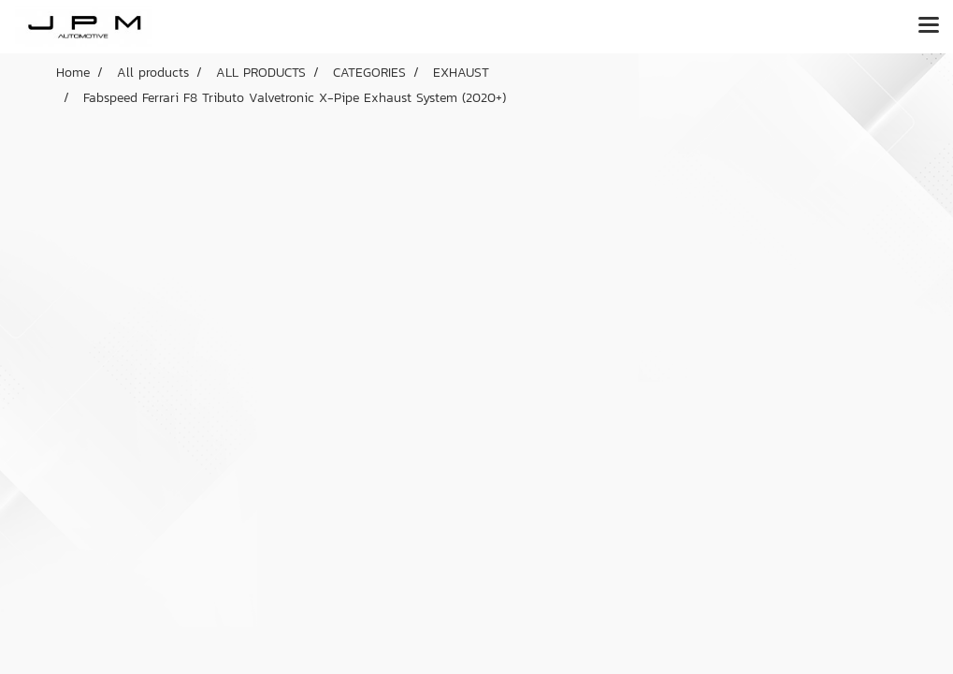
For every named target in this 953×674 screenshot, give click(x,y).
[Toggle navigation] (928, 26)
